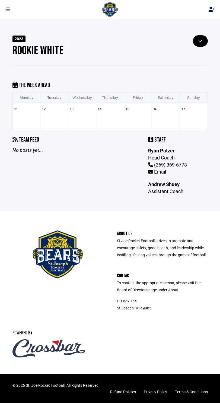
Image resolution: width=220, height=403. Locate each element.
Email (157, 171)
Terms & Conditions (191, 391)
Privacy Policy (155, 391)
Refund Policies (123, 391)
